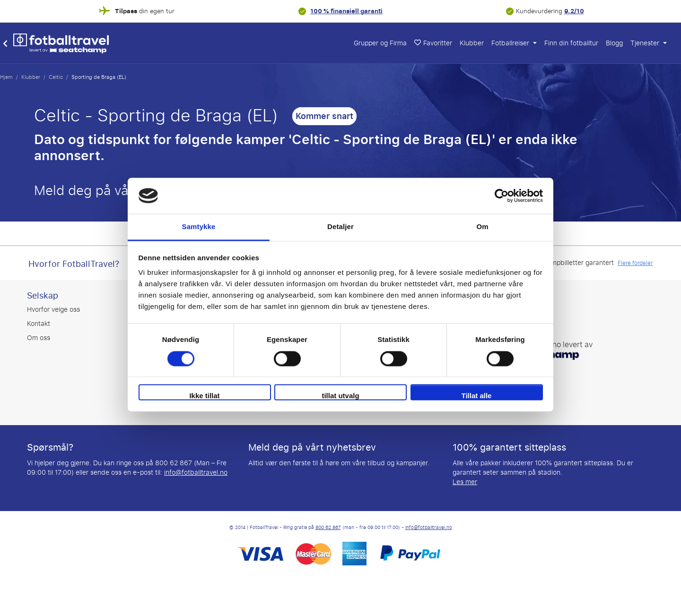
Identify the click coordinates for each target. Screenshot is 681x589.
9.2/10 (574, 11)
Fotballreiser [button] (511, 43)
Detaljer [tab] (340, 227)
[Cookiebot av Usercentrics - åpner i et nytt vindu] (501, 195)
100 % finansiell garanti (346, 11)
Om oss (38, 338)
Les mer (465, 482)
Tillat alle (477, 396)
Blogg (614, 43)
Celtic (56, 77)
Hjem (6, 77)
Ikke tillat (204, 396)
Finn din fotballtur (571, 43)
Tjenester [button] (645, 43)
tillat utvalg (340, 396)
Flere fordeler (635, 263)
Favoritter (433, 43)
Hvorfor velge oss (53, 310)
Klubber (472, 43)
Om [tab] (482, 227)
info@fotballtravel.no (195, 472)
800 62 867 (328, 527)
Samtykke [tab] (199, 227)
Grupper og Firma (380, 43)
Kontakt (38, 324)
